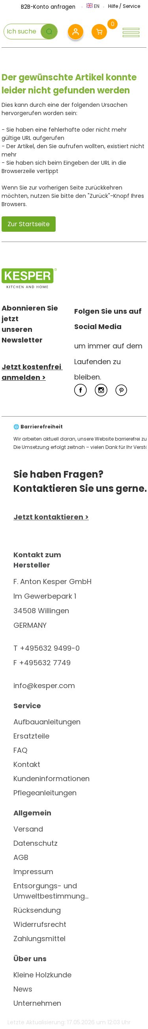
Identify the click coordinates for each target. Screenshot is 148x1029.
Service (131, 6)
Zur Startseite (28, 224)
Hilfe (113, 6)
